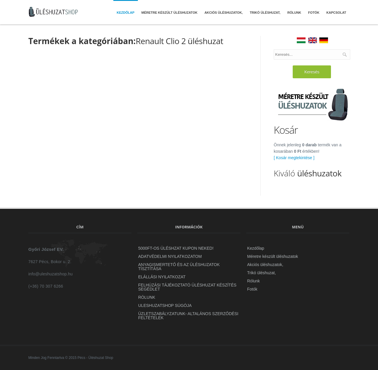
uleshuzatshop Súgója (165, 305)
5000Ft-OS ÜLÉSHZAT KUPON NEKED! (176, 248)
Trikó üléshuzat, (265, 12)
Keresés (311, 72)
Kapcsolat (336, 12)
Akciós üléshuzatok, (223, 12)
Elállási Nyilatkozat (161, 277)
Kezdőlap (126, 12)
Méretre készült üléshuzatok (169, 12)
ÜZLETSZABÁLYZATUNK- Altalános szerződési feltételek (188, 315)
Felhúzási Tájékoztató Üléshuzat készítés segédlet (187, 287)
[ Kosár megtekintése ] (294, 157)
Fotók (314, 12)
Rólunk (294, 12)
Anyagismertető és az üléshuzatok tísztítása (179, 266)
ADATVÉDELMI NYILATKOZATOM (170, 256)
